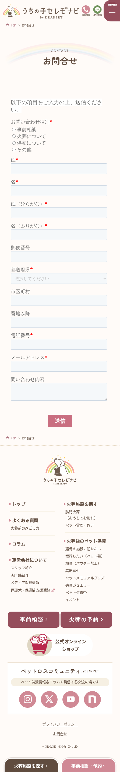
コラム (18, 544)
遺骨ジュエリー (77, 585)
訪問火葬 (88, 515)
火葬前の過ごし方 (25, 528)
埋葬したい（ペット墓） (85, 556)
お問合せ (60, 735)
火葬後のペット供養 (86, 541)
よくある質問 (25, 520)
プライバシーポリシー (60, 726)
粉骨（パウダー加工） (83, 563)
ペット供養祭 (76, 592)
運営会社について (29, 560)
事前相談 (34, 620)
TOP (13, 438)
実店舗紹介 (20, 575)
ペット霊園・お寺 (79, 525)
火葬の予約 (86, 620)
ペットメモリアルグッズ (85, 578)
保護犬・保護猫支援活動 (30, 590)
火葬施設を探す (82, 504)
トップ (18, 504)
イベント (72, 600)
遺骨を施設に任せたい (83, 549)
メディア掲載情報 (25, 583)
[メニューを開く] (112, 10)
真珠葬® (71, 571)
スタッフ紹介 (21, 568)
